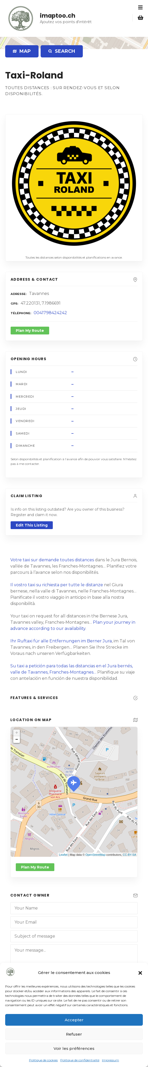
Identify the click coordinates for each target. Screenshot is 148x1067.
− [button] (16, 739)
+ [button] (16, 733)
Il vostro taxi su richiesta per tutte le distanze (56, 584)
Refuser (74, 1034)
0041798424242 (50, 312)
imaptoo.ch (57, 15)
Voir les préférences (74, 1048)
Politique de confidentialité (79, 1060)
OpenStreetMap (95, 854)
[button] (140, 973)
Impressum (110, 1060)
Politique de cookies (43, 1060)
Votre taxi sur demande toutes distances (52, 559)
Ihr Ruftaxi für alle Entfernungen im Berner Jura (61, 640)
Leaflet (63, 854)
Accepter (74, 1019)
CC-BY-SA (129, 854)
